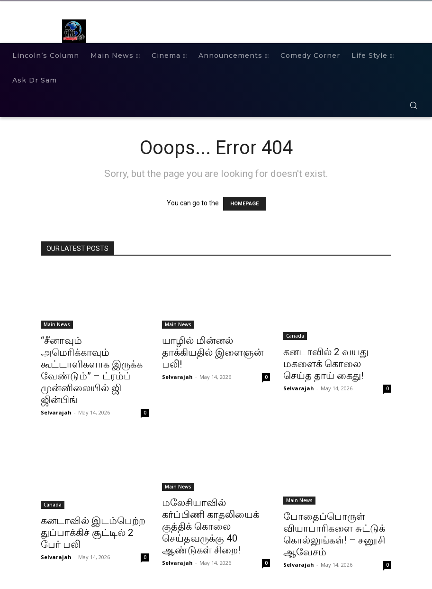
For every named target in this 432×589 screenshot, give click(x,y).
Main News (57, 324)
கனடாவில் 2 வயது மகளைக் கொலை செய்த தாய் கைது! (326, 363)
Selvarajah (56, 412)
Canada (295, 335)
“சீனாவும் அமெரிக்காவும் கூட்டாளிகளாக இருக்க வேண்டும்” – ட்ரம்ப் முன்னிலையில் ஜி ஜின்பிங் (92, 370)
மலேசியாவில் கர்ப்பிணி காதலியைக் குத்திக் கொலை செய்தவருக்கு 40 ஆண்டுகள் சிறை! (210, 526)
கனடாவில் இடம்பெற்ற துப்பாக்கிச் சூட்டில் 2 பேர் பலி (93, 532)
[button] (413, 105)
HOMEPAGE (244, 204)
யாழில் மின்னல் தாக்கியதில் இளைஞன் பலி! (212, 352)
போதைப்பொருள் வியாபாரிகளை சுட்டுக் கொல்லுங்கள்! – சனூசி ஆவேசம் (334, 534)
